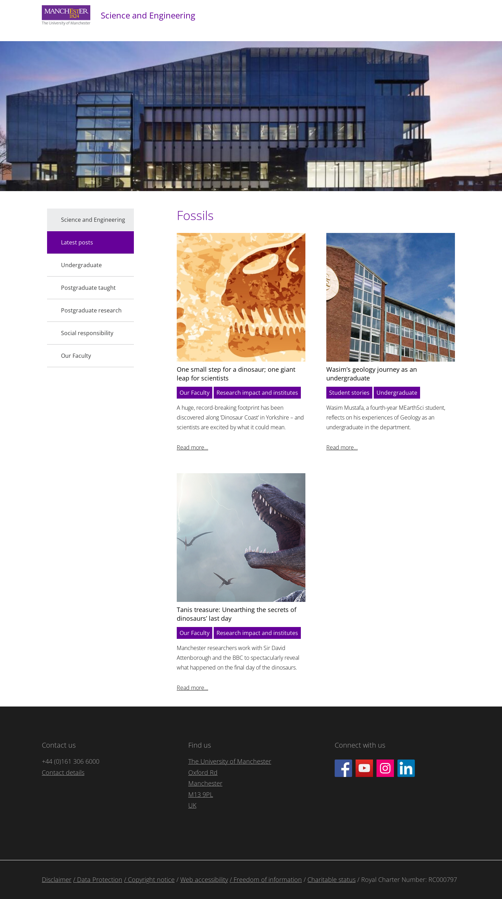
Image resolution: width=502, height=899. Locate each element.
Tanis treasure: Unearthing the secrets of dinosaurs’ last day (236, 613)
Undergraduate (396, 392)
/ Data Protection (97, 879)
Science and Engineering (148, 15)
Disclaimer (56, 879)
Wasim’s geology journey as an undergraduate (371, 373)
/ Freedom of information (266, 879)
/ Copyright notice (149, 879)
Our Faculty (195, 392)
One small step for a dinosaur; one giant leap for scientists (236, 373)
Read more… (192, 447)
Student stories (349, 392)
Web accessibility (204, 879)
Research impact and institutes (257, 392)
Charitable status (331, 879)
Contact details (63, 772)
